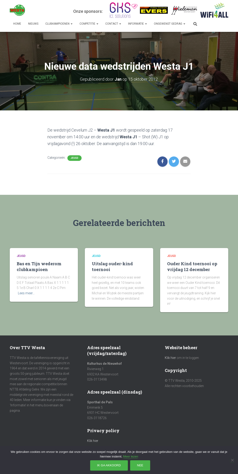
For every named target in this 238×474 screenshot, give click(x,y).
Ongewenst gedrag (169, 23)
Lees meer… (26, 293)
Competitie (88, 23)
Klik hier (92, 441)
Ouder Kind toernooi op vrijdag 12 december (192, 266)
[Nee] (232, 460)
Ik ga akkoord (109, 465)
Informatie (137, 23)
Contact (113, 23)
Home (17, 23)
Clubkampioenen (59, 23)
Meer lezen (130, 456)
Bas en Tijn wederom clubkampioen (39, 266)
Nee (140, 465)
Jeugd (74, 157)
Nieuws (33, 23)
